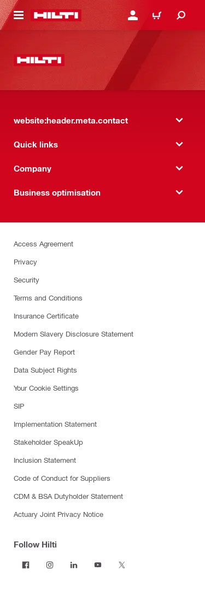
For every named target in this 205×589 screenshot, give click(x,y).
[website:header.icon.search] (181, 15)
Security (26, 279)
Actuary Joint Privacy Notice (58, 514)
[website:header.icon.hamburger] (19, 15)
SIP (19, 406)
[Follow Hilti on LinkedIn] (74, 565)
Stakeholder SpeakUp (48, 442)
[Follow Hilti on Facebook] (26, 565)
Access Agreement (43, 243)
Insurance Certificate (46, 315)
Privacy (25, 261)
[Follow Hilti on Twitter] (122, 565)
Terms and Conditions (48, 297)
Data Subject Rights (45, 370)
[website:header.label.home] (56, 15)
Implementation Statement (55, 424)
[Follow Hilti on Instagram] (50, 565)
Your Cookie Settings (46, 388)
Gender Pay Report (44, 351)
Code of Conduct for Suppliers (62, 478)
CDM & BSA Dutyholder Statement (68, 496)
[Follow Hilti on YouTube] (98, 565)
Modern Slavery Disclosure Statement (73, 333)
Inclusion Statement (45, 460)
